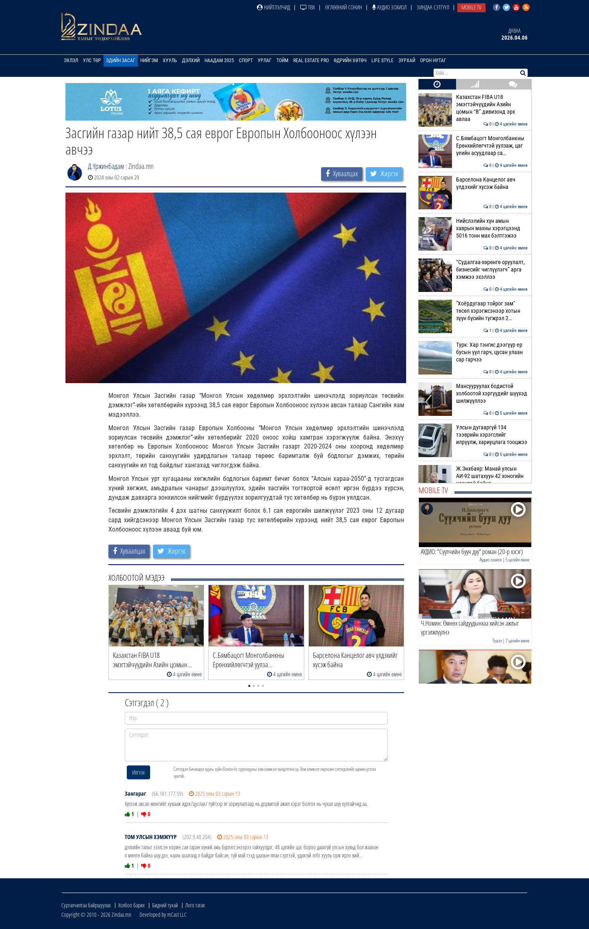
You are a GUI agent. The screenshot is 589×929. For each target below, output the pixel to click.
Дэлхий (191, 60)
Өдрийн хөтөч (350, 60)
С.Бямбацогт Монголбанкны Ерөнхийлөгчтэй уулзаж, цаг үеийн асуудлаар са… (473, 146)
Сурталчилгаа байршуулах (86, 905)
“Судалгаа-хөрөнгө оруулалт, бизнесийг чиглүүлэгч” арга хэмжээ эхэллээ (473, 269)
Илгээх (138, 772)
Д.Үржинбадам (106, 166)
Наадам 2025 (219, 60)
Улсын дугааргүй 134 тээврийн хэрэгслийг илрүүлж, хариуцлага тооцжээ (473, 435)
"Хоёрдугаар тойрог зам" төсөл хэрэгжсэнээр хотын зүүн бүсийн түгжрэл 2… (473, 311)
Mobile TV (471, 7)
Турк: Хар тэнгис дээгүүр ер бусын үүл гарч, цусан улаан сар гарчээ (473, 352)
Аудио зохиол (389, 7)
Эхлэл (71, 60)
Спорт (246, 60)
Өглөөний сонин (343, 7)
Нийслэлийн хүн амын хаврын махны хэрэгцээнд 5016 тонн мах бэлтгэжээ (473, 228)
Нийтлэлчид (273, 7)
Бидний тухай (165, 905)
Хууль (170, 60)
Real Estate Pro (311, 60)
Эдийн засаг (120, 60)
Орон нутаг (433, 60)
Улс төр (92, 60)
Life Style (382, 60)
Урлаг (265, 60)
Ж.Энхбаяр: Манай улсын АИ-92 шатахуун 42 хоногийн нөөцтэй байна (473, 476)
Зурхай (406, 60)
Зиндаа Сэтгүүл (433, 7)
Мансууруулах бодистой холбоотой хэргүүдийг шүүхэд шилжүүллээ (473, 393)
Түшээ (497, 640)
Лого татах (195, 905)
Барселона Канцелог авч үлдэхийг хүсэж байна (473, 183)
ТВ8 (307, 7)
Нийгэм (149, 60)
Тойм (282, 60)
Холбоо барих (131, 905)
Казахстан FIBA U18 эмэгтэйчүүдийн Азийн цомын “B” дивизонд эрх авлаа (473, 108)
